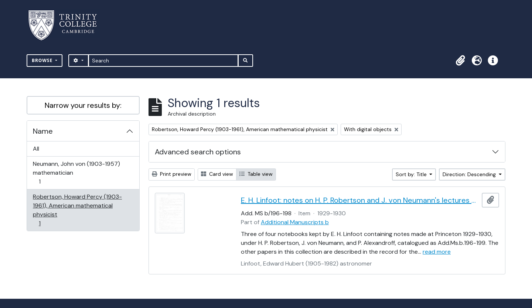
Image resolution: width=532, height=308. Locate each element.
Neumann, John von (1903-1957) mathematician (76, 172)
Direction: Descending (470, 174)
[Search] (163, 60)
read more (437, 252)
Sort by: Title (412, 174)
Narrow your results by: (83, 105)
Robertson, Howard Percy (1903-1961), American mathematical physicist (77, 210)
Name (43, 131)
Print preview (171, 174)
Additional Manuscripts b (295, 222)
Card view (217, 174)
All (36, 149)
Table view (256, 174)
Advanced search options (198, 152)
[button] (460, 60)
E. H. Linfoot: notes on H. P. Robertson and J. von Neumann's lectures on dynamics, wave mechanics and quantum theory (360, 200)
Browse (43, 60)
